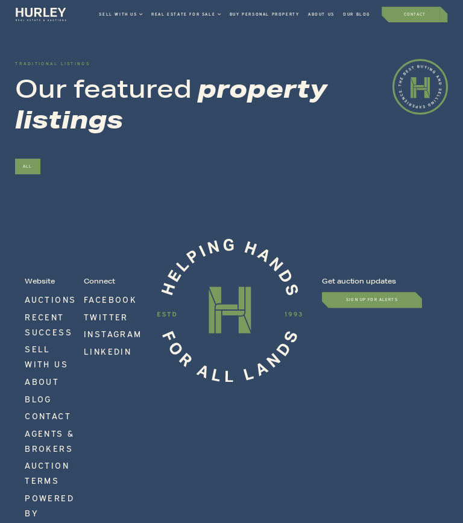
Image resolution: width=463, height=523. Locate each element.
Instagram (98, 313)
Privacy (297, 456)
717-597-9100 (412, 422)
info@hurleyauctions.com (391, 430)
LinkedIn (95, 323)
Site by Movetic (426, 456)
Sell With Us (42, 313)
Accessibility (251, 456)
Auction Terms (44, 360)
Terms (207, 456)
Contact (36, 342)
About (33, 323)
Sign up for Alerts (372, 299)
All (27, 165)
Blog (32, 332)
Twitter (95, 304)
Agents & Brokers (49, 351)
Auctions (37, 295)
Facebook (96, 295)
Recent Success (46, 304)
